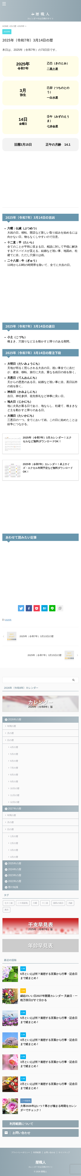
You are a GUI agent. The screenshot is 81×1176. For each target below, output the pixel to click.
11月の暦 (14, 795)
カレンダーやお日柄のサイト (40, 1167)
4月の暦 (14, 747)
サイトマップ (64, 1152)
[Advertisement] (40, 179)
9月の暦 (14, 781)
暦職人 (40, 1162)
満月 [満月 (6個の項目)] (7, 910)
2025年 (8, 620)
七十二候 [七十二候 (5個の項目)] (9, 903)
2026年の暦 (14, 719)
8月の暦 (14, 774)
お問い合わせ (49, 1152)
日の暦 (10, 740)
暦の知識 (13, 887)
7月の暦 (14, 768)
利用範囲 (37, 1152)
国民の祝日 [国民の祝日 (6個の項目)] (58, 903)
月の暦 (10, 733)
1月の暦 (14, 836)
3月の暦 (14, 850)
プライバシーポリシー (20, 1152)
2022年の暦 (14, 881)
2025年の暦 (14, 863)
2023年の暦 (14, 875)
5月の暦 (14, 754)
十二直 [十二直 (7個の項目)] (45, 903)
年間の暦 (11, 726)
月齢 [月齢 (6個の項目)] (70, 903)
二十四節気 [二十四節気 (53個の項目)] (23, 903)
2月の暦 (14, 843)
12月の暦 (14, 802)
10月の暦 (14, 788)
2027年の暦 (14, 808)
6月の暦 (14, 761)
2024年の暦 (14, 869)
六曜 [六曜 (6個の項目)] (35, 903)
